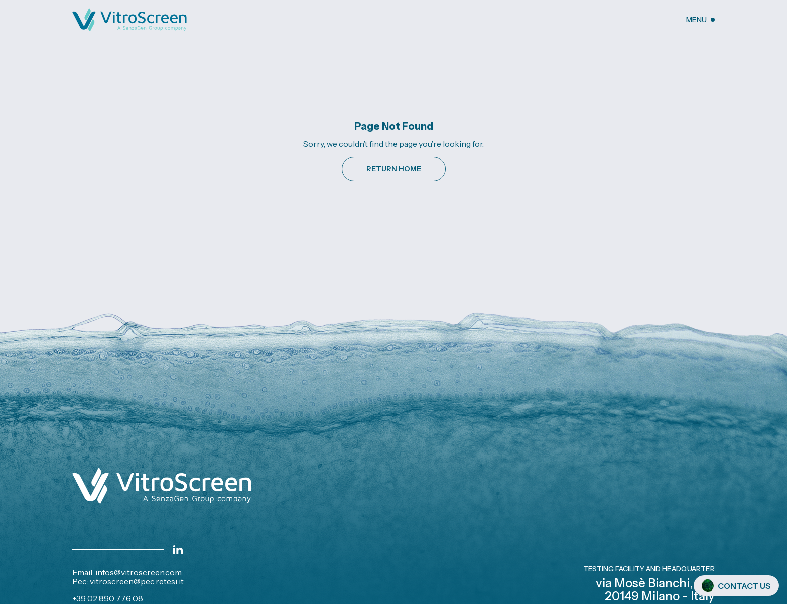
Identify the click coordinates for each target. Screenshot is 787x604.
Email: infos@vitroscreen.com (127, 572)
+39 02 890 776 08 (107, 598)
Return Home (393, 168)
